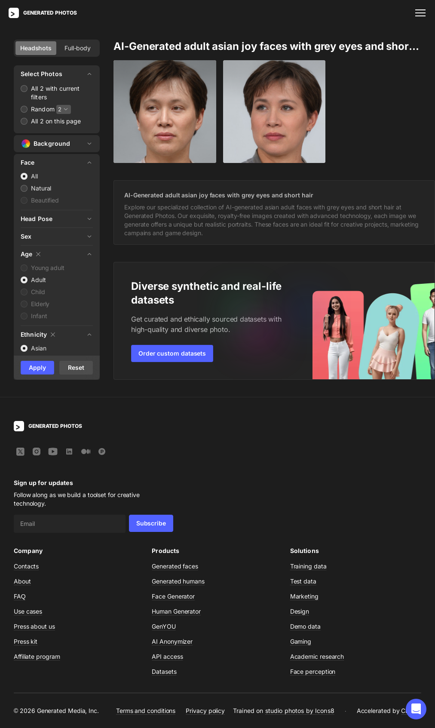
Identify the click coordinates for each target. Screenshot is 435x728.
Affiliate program (37, 656)
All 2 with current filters (55, 93)
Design (299, 611)
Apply (37, 367)
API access (167, 656)
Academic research (317, 656)
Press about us (34, 626)
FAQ (20, 596)
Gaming (301, 641)
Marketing (304, 596)
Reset (76, 367)
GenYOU (164, 626)
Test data (303, 581)
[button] (416, 709)
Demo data (305, 626)
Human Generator (176, 611)
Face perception (313, 671)
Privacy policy (205, 710)
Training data (308, 566)
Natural (41, 188)
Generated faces (175, 566)
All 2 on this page (56, 121)
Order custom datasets (172, 353)
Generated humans (178, 581)
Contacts (26, 566)
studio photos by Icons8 (299, 710)
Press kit (25, 641)
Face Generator (173, 596)
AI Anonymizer (172, 641)
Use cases (28, 611)
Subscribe (151, 523)
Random (43, 109)
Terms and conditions (145, 710)
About (22, 581)
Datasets (164, 671)
